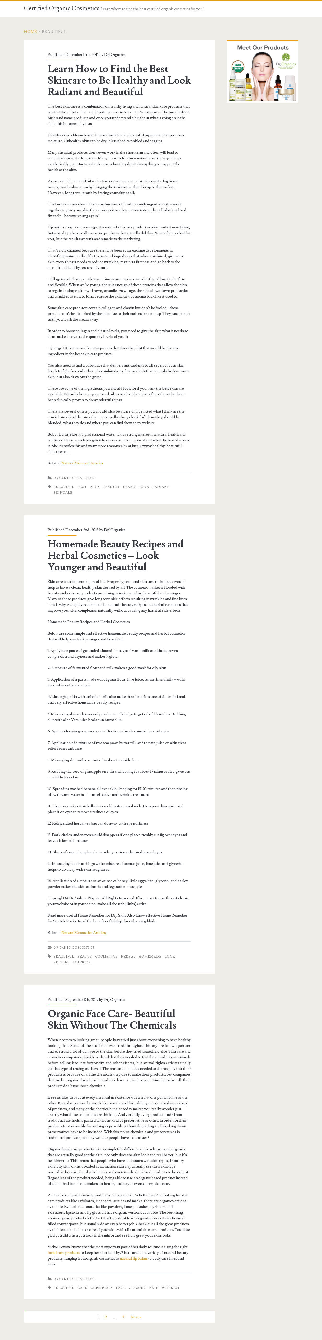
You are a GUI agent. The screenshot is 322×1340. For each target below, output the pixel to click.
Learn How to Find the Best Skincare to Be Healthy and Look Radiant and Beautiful (119, 81)
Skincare (63, 493)
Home (30, 31)
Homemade (150, 957)
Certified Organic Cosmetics (61, 8)
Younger (82, 962)
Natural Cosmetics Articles (83, 932)
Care (82, 1288)
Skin (154, 1288)
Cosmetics (106, 957)
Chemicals (102, 1288)
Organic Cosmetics (74, 478)
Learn (129, 487)
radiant (160, 487)
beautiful (63, 487)
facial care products (64, 1252)
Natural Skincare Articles (82, 463)
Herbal (128, 957)
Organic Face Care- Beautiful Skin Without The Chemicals (112, 1019)
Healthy (111, 487)
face (121, 1288)
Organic (137, 1288)
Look (143, 487)
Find (94, 487)
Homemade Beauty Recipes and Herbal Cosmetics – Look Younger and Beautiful (116, 556)
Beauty (84, 957)
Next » (136, 1317)
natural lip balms (134, 1258)
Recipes (61, 962)
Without (171, 1288)
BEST (82, 487)
